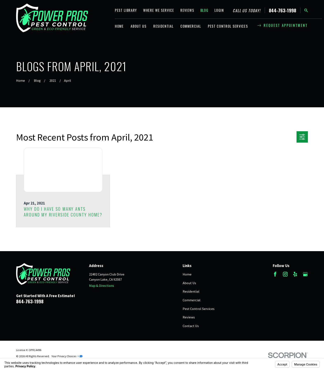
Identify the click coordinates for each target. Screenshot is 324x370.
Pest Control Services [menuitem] (228, 26)
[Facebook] (275, 274)
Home (187, 274)
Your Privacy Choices (66, 356)
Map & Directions (101, 286)
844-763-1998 (282, 10)
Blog (204, 10)
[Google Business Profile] (305, 274)
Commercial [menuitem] (190, 26)
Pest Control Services (198, 309)
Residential (191, 291)
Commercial (191, 300)
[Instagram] (285, 274)
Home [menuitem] (119, 26)
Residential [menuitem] (163, 26)
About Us (189, 283)
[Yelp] (295, 274)
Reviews (187, 10)
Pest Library (126, 10)
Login (219, 10)
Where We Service (158, 10)
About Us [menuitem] (138, 26)
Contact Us (191, 326)
